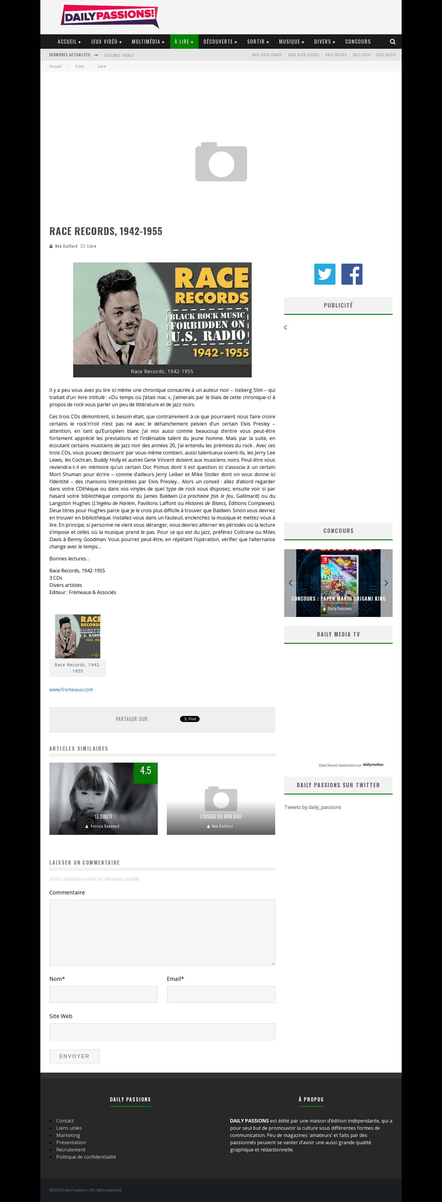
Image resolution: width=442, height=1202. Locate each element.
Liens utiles (69, 1128)
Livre (91, 246)
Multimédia (146, 41)
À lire (182, 41)
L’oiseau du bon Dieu (221, 816)
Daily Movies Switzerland (337, 765)
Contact (65, 1120)
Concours (358, 41)
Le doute (103, 816)
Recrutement (71, 1149)
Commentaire (67, 892)
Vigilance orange (119, 55)
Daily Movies (336, 54)
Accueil (67, 41)
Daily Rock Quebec (303, 54)
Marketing (68, 1135)
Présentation (71, 1142)
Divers (322, 41)
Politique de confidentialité (86, 1157)
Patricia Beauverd (105, 826)
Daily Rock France (267, 54)
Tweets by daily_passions (312, 807)
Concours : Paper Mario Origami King (338, 598)
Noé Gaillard (66, 246)
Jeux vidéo (104, 41)
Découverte (218, 41)
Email (175, 978)
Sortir (256, 41)
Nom (57, 978)
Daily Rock (362, 54)
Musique (289, 41)
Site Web (61, 1016)
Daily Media (386, 54)
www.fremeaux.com (71, 689)
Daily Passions (340, 608)
